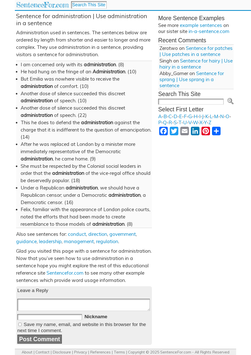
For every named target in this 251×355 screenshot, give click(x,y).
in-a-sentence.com (209, 31)
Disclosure (62, 352)
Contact (42, 352)
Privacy (80, 352)
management (79, 241)
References (100, 352)
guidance (26, 241)
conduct (77, 234)
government (122, 234)
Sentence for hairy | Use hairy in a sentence (196, 64)
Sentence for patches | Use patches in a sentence (196, 51)
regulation (107, 241)
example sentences (201, 25)
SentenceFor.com (42, 5)
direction (97, 234)
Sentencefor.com (65, 273)
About (27, 352)
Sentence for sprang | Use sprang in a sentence (191, 79)
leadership (50, 241)
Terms (119, 352)
